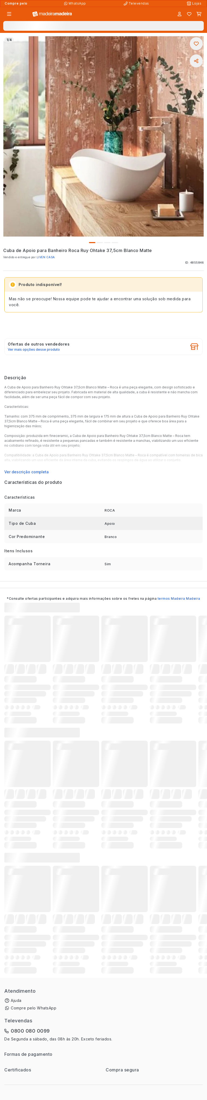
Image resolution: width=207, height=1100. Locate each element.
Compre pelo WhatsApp (33, 1008)
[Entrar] (179, 14)
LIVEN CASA (46, 257)
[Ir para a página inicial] (52, 14)
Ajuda (16, 1000)
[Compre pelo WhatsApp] (75, 3)
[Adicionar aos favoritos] (196, 43)
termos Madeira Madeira (179, 598)
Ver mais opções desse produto (34, 349)
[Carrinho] (199, 14)
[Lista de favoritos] (189, 14)
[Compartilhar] (196, 60)
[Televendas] (137, 3)
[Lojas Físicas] (194, 3)
